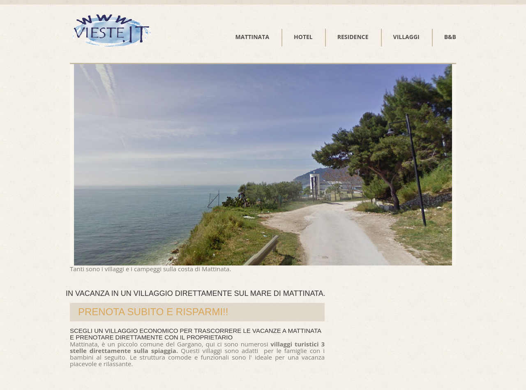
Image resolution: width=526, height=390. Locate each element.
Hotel (303, 37)
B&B (450, 37)
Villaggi (406, 37)
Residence (353, 37)
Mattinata (252, 37)
